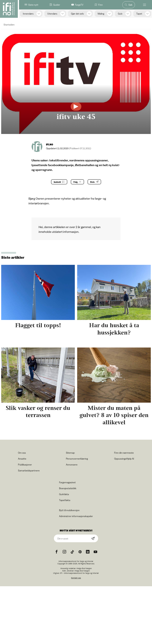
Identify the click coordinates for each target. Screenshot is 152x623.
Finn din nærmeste (124, 452)
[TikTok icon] (72, 552)
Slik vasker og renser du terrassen (38, 411)
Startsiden (9, 24)
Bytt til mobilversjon (69, 510)
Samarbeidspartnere (29, 470)
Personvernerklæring (77, 458)
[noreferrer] (87, 552)
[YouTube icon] (95, 552)
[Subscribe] (93, 538)
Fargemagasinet (67, 482)
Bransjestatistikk (67, 488)
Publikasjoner (25, 464)
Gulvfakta (64, 494)
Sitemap (70, 452)
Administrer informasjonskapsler (76, 516)
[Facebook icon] (56, 552)
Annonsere (71, 464)
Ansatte (22, 458)
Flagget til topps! (38, 325)
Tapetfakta (64, 500)
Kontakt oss (76, 578)
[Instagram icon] (64, 552)
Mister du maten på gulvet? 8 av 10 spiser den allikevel (114, 415)
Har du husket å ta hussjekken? (114, 329)
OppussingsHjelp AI (124, 458)
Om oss (22, 452)
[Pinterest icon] (80, 552)
